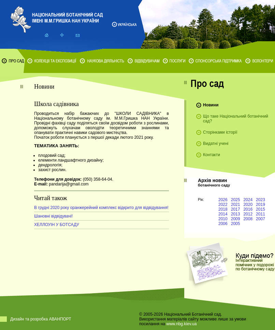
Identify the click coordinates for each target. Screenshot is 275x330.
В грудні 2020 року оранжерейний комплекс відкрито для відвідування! (101, 207)
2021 (235, 204)
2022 (223, 204)
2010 (223, 218)
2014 (223, 214)
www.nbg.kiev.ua (181, 323)
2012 (247, 214)
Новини (210, 105)
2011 (260, 214)
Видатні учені (215, 143)
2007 (260, 218)
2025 (235, 199)
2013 (235, 214)
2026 (223, 199)
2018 (223, 209)
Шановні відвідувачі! (53, 216)
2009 (235, 218)
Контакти (211, 154)
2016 (247, 209)
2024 (247, 199)
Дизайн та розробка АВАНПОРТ (40, 319)
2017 (235, 209)
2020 (247, 204)
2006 (223, 223)
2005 (235, 223)
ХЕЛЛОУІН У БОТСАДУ (56, 224)
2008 (247, 218)
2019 (260, 204)
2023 (260, 199)
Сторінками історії (220, 132)
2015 (260, 209)
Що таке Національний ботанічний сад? (235, 118)
